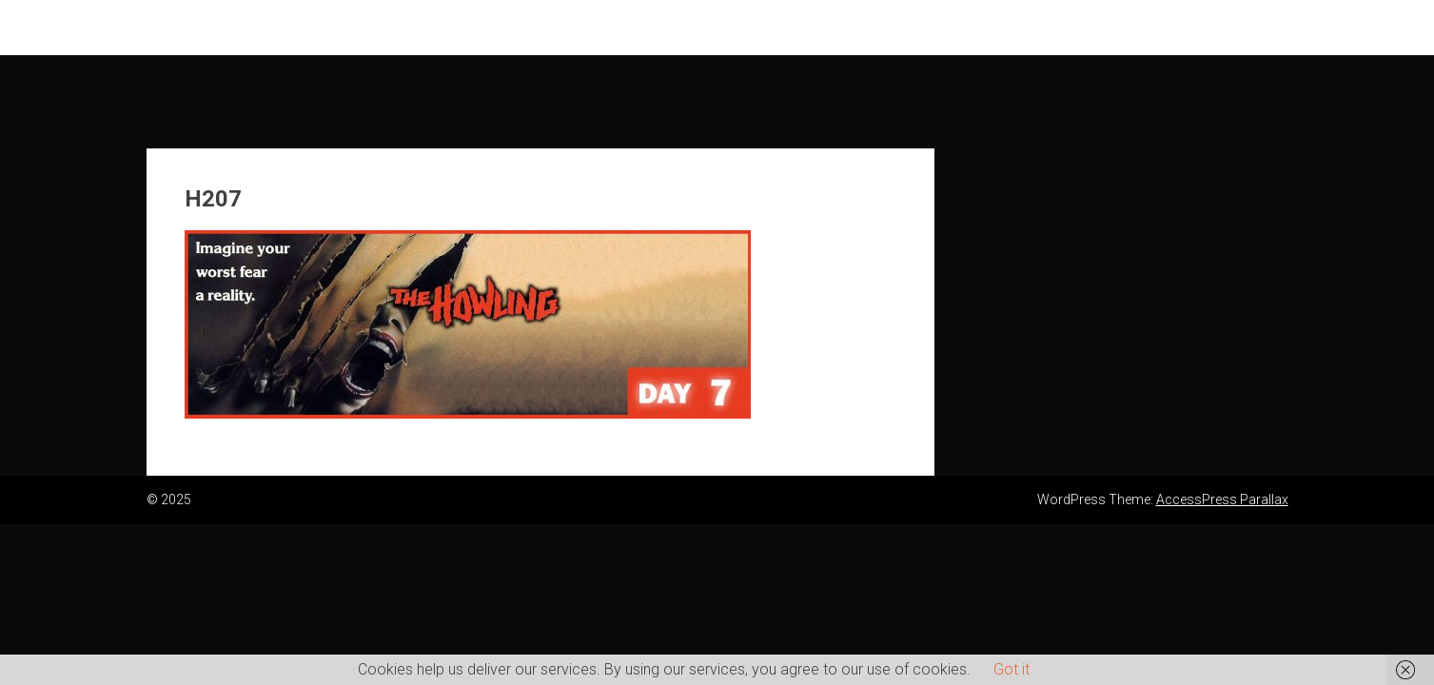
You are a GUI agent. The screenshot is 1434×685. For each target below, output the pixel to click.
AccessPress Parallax (1222, 499)
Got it (1011, 669)
